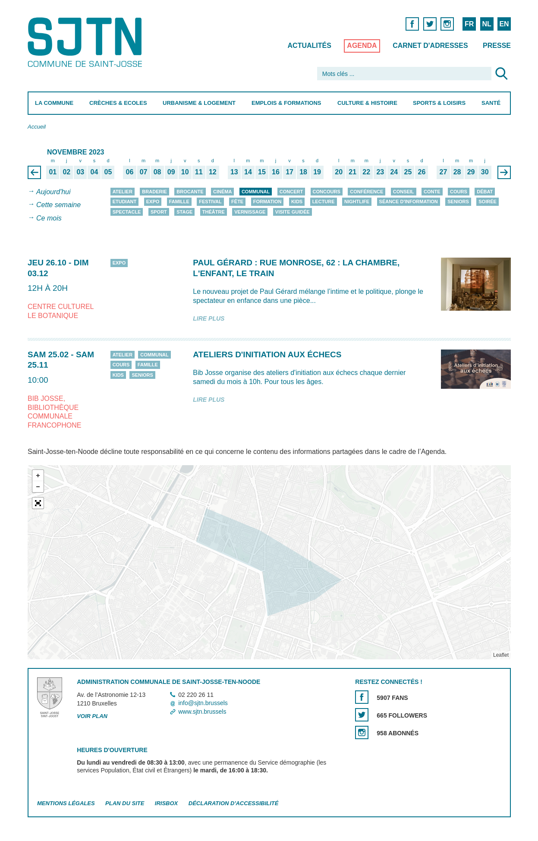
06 (129, 172)
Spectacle (126, 211)
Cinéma (222, 191)
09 (171, 172)
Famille (179, 201)
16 (276, 172)
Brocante (189, 191)
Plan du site (124, 803)
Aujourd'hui (53, 191)
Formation (267, 201)
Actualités (309, 45)
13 (234, 172)
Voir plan (92, 716)
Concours (326, 191)
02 (66, 172)
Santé (490, 103)
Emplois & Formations (286, 103)
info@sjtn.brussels (203, 703)
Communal (255, 191)
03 (80, 172)
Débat (485, 191)
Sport (158, 211)
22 (366, 172)
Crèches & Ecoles (118, 103)
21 (352, 172)
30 (484, 172)
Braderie (154, 191)
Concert (290, 191)
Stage (184, 211)
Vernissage (249, 211)
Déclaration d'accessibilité (233, 803)
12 (212, 172)
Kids (296, 201)
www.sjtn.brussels (202, 711)
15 (262, 172)
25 (408, 172)
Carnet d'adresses (430, 45)
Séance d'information (408, 201)
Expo (152, 201)
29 (471, 172)
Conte (432, 191)
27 (443, 172)
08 (157, 172)
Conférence (366, 191)
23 (380, 172)
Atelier (122, 191)
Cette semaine (58, 205)
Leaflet (500, 655)
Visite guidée (292, 211)
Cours (458, 191)
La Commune (54, 103)
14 (248, 172)
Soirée (487, 201)
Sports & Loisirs (439, 103)
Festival (210, 201)
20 (339, 172)
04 (94, 172)
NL (486, 24)
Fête (237, 201)
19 (317, 172)
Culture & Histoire (367, 103)
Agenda (362, 45)
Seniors (458, 201)
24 (394, 172)
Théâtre (213, 211)
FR (468, 24)
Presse (497, 45)
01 (53, 172)
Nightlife (356, 201)
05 (108, 172)
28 (457, 172)
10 (185, 172)
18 (303, 172)
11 (198, 172)
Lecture (323, 201)
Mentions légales (66, 803)
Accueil (37, 126)
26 (421, 172)
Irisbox (165, 803)
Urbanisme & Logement (199, 103)
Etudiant (124, 201)
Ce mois (49, 218)
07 (143, 172)
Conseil (403, 191)
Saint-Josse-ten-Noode (86, 42)
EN (504, 24)
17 (289, 172)
